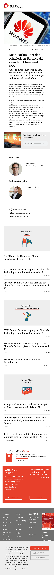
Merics (14, 6)
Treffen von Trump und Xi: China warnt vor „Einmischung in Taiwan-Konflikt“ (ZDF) (25, 435)
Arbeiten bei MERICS (32, 526)
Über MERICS (33, 514)
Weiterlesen (38, 498)
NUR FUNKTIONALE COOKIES (39, 553)
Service (18, 524)
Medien (18, 533)
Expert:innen (20, 517)
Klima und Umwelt (5, 518)
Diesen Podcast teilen (19, 209)
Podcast (19, 530)
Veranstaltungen (20, 520)
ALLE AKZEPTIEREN (40, 548)
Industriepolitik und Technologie (7, 534)
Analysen (19, 514)
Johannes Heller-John (33, 187)
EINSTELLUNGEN (40, 558)
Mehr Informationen (13, 498)
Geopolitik (6, 529)
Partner (31, 531)
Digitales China (7, 522)
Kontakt (19, 536)
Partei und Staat (7, 539)
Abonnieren (21, 460)
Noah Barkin (30, 164)
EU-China (5, 526)
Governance (32, 522)
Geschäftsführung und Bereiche (33, 518)
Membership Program (32, 535)
